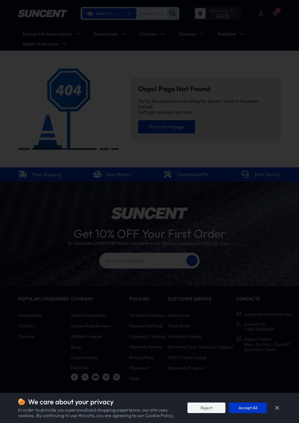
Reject (206, 407)
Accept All (248, 407)
